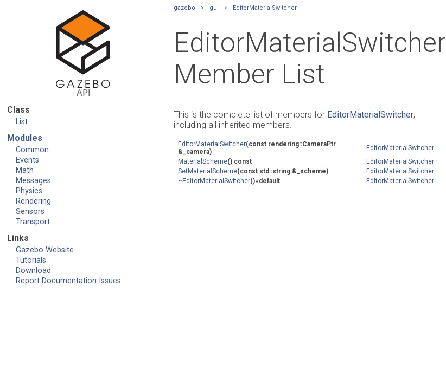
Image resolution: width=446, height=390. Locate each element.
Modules (24, 138)
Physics (29, 191)
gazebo (184, 7)
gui (214, 7)
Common (32, 149)
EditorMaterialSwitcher (265, 7)
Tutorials (31, 260)
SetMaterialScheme (207, 171)
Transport (33, 221)
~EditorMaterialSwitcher (214, 181)
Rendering (33, 201)
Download (33, 270)
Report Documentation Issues (68, 280)
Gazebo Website (45, 250)
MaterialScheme (202, 161)
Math (25, 170)
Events (27, 160)
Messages (33, 180)
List (22, 121)
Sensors (30, 211)
